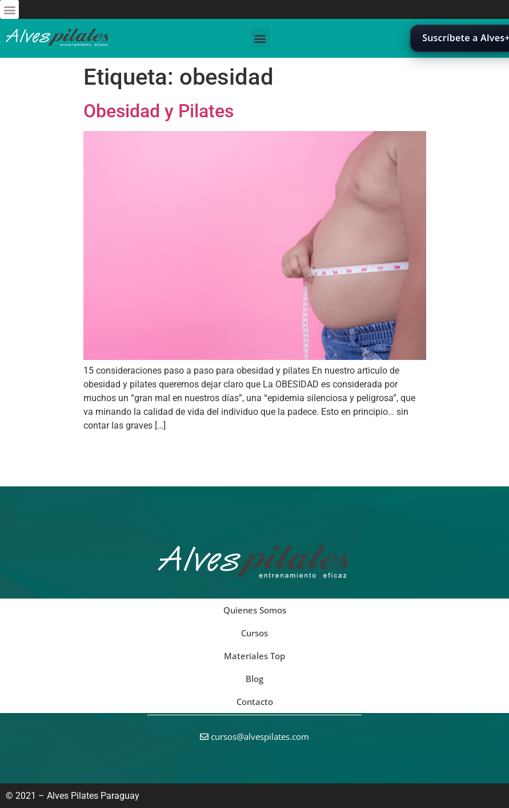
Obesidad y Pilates (158, 111)
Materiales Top (254, 656)
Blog (254, 678)
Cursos (254, 633)
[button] (9, 9)
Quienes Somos (254, 610)
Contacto (255, 701)
